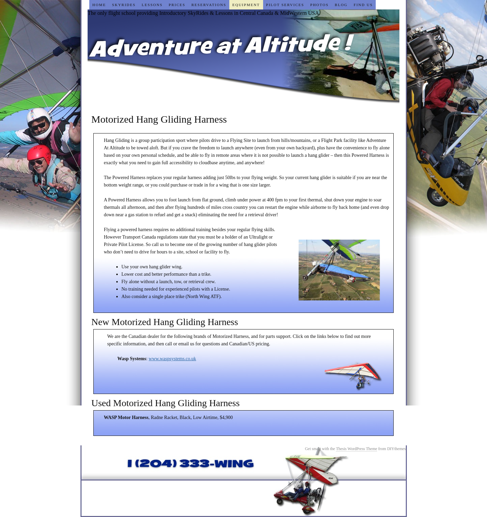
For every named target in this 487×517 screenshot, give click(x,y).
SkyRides (124, 5)
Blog (341, 5)
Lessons (152, 5)
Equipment (246, 5)
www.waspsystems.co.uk (172, 358)
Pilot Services (285, 5)
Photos (319, 5)
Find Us (363, 5)
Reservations (208, 5)
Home (99, 5)
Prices (177, 5)
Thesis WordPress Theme (356, 448)
